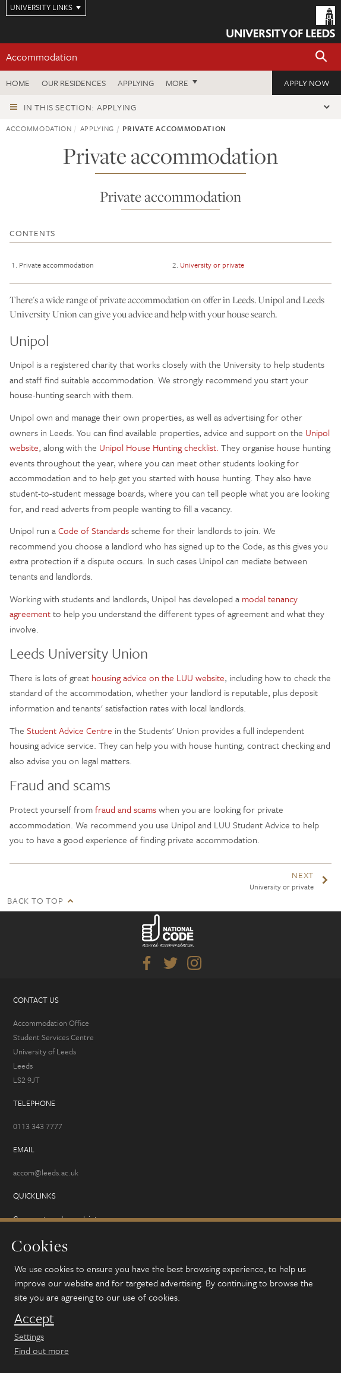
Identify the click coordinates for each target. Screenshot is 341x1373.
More (177, 83)
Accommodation (41, 56)
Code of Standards (93, 530)
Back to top (35, 900)
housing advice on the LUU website (158, 677)
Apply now (306, 83)
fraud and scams (125, 809)
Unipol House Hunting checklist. (158, 447)
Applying (136, 83)
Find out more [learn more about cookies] (41, 1350)
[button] (321, 57)
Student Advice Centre (69, 730)
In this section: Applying (80, 107)
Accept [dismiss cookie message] (34, 1318)
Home (18, 83)
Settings (29, 1336)
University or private (212, 264)
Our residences (74, 83)
